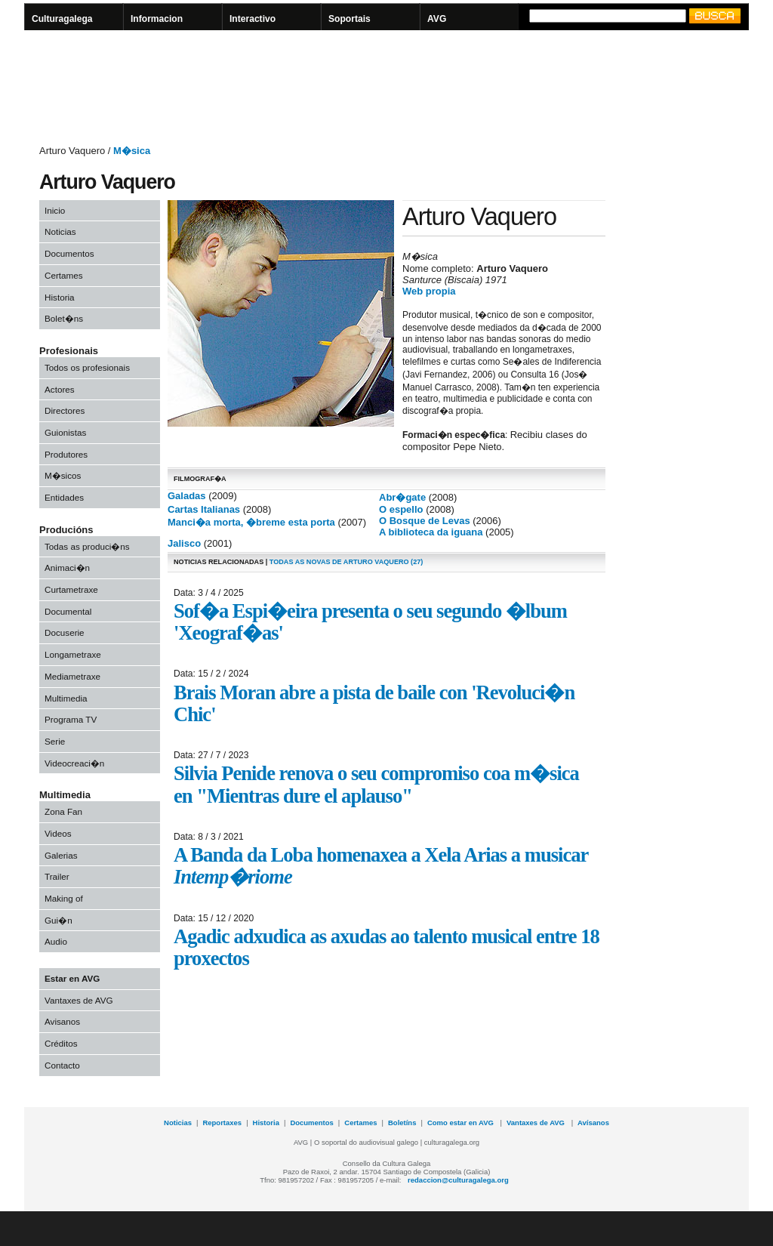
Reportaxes (222, 1122)
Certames (64, 275)
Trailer (57, 876)
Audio (56, 941)
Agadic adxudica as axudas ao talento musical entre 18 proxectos (386, 947)
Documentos (69, 253)
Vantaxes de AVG (79, 1000)
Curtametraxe (71, 589)
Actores (60, 389)
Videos (58, 833)
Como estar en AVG (461, 1122)
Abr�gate (402, 497)
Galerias (61, 855)
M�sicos (63, 475)
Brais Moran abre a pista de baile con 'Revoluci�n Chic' (374, 703)
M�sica (131, 150)
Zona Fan (63, 811)
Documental (68, 611)
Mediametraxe (72, 676)
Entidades (64, 497)
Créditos (61, 1043)
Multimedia (66, 698)
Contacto (62, 1065)
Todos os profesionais (87, 367)
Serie (55, 741)
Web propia (429, 291)
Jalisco (184, 543)
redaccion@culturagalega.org (458, 1180)
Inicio (55, 210)
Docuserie (65, 632)
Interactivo (252, 19)
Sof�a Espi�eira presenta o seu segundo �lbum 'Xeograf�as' (370, 622)
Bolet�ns (64, 318)
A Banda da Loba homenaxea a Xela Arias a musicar (381, 866)
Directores (65, 410)
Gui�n (58, 920)
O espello (401, 509)
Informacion (157, 19)
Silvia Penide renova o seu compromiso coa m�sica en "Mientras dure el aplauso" (376, 784)
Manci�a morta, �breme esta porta (251, 522)
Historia (60, 297)
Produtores (66, 454)
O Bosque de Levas (424, 520)
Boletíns (402, 1122)
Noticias (60, 231)
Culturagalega (62, 19)
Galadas (187, 495)
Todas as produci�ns (87, 546)
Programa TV (71, 719)
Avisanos (62, 1021)
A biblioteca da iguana (430, 532)
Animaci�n (67, 567)
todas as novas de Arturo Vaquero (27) (346, 562)
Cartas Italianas (204, 509)
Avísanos (593, 1122)
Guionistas (65, 432)
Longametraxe (73, 654)
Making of (64, 898)
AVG (436, 19)
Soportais (349, 19)
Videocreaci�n (74, 763)
